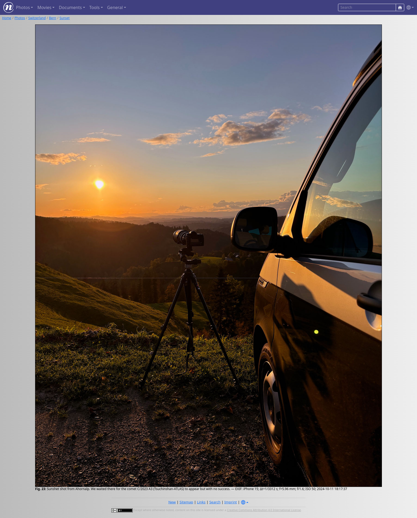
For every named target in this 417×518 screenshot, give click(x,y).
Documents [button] (70, 7)
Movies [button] (44, 7)
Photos (20, 18)
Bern (52, 18)
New (172, 502)
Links (201, 502)
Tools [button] (94, 7)
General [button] (115, 7)
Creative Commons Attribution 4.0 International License (264, 510)
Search (214, 502)
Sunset (65, 18)
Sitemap (186, 502)
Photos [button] (23, 7)
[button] (409, 8)
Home (6, 18)
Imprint (230, 502)
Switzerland (36, 18)
